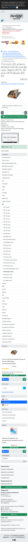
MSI (3, 295)
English (5, 399)
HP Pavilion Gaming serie (10, 260)
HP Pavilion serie (8, 266)
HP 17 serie (6, 219)
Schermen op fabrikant (8, 339)
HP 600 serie (6, 233)
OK (17, 7)
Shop (5, 51)
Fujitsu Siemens (6, 201)
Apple (3, 186)
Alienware (4, 184)
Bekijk (5, 379)
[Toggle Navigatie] (3, 11)
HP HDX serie (7, 251)
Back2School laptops (7, 166)
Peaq (3, 301)
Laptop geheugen (7, 336)
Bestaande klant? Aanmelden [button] (13, 487)
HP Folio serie (7, 248)
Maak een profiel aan (6, 484)
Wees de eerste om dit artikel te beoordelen (12, 84)
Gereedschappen (6, 318)
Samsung (4, 304)
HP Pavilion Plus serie (9, 263)
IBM (3, 286)
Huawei (4, 283)
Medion (4, 292)
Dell (3, 195)
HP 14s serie (6, 210)
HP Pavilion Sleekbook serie (10, 269)
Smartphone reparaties (8, 324)
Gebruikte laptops (7, 169)
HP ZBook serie (7, 280)
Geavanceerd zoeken (7, 392)
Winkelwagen (5, 455)
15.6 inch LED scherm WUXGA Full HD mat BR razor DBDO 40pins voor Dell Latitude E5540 (13, 361)
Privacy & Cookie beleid (7, 469)
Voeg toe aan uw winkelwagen (14, 117)
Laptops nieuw (6, 178)
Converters (5, 315)
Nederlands (6, 402)
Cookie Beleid (11, 7)
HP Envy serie (7, 245)
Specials (4, 425)
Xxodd (3, 312)
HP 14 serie (6, 207)
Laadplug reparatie (7, 333)
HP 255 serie (6, 228)
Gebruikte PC (5, 172)
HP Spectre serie (7, 274)
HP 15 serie (6, 213)
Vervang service (6, 157)
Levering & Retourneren (8, 418)
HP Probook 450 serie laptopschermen (12, 55)
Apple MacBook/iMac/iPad (9, 163)
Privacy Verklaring (7, 412)
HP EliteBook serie (8, 242)
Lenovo (4, 289)
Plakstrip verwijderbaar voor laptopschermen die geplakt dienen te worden (12, 440)
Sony (3, 307)
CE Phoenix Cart (20, 537)
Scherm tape (5, 160)
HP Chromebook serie (9, 239)
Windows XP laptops (7, 175)
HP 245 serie (6, 222)
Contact (4, 421)
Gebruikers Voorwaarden (9, 415)
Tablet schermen (6, 330)
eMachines (5, 198)
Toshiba (4, 309)
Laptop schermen (6, 342)
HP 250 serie (6, 225)
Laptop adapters (6, 321)
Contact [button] (14, 514)
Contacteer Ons (5, 478)
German (5, 405)
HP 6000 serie (7, 236)
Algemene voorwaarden (7, 472)
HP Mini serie (7, 254)
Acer (3, 181)
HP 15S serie (6, 216)
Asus (3, 189)
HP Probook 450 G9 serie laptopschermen (13, 56)
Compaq (4, 192)
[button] (14, 21)
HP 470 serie (6, 230)
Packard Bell (5, 298)
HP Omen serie (7, 257)
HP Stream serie (7, 277)
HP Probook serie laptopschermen (11, 53)
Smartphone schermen (8, 327)
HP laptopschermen (13, 51)
